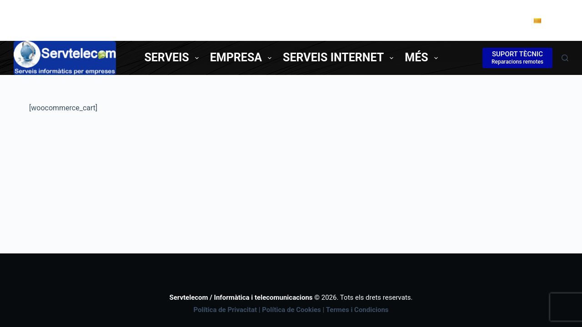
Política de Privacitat (225, 310)
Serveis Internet (340, 57)
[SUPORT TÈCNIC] (517, 58)
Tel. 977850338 (426, 20)
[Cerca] (565, 57)
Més (423, 57)
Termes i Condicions (357, 310)
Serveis (173, 57)
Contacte (492, 20)
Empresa (242, 57)
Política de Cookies (291, 310)
